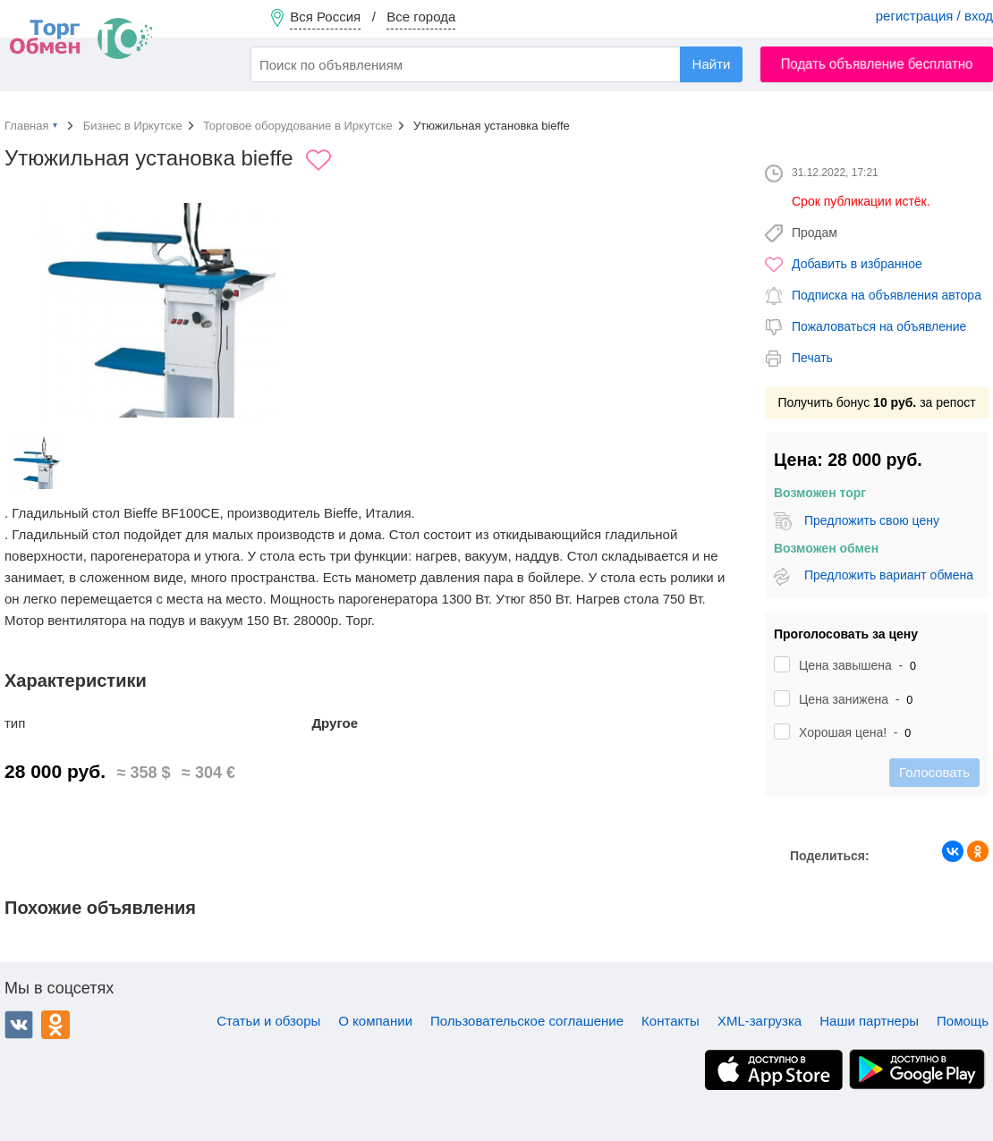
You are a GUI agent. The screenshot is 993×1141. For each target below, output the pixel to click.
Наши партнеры (869, 1020)
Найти (711, 64)
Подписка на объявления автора (886, 295)
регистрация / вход (934, 15)
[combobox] (496, 64)
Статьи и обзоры (268, 1020)
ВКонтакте (18, 1024)
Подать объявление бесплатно (877, 64)
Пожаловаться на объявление (879, 326)
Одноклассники (55, 1024)
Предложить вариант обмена (888, 575)
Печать (812, 358)
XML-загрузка (759, 1020)
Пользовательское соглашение (527, 1020)
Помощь (963, 1020)
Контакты (670, 1020)
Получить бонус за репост (876, 402)
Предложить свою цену (871, 520)
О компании (375, 1020)
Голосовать (934, 772)
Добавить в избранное (857, 264)
